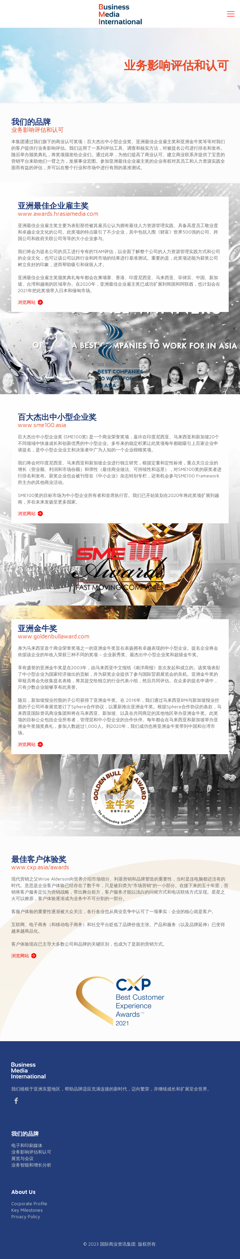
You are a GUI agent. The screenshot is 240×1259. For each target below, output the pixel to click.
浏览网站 (27, 302)
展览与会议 (22, 1158)
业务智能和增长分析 (31, 1165)
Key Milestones (27, 1210)
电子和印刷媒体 (26, 1145)
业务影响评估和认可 (31, 1152)
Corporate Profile (29, 1203)
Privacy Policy (25, 1216)
